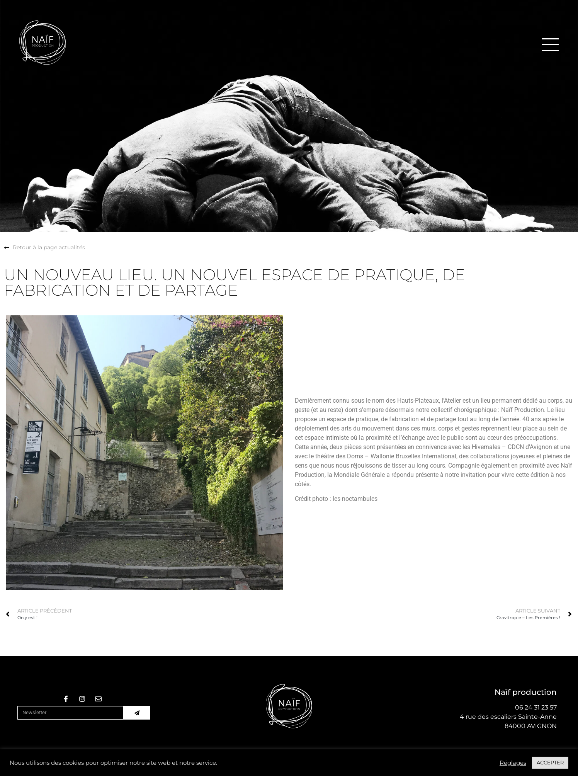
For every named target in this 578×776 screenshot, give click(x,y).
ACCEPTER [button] (550, 762)
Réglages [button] (513, 762)
